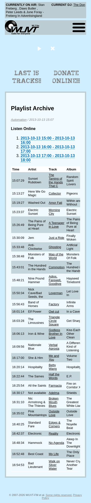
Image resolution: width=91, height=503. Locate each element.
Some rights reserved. (59, 495)
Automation (19, 119)
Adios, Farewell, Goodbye (55, 280)
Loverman (56, 293)
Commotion (57, 267)
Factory (54, 304)
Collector (55, 193)
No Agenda (56, 443)
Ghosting (55, 247)
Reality (53, 433)
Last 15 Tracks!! (26, 77)
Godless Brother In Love (55, 333)
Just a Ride (56, 238)
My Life (54, 454)
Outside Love (54, 413)
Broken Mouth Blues (54, 402)
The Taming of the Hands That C (56, 180)
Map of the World (56, 256)
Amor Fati (55, 203)
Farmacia (55, 385)
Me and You (54, 357)
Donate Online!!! (66, 77)
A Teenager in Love (57, 224)
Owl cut (54, 311)
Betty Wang (53, 367)
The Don (79, 5)
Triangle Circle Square (54, 320)
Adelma (54, 393)
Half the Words (54, 376)
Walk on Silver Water (54, 464)
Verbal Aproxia (54, 346)
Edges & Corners (54, 424)
